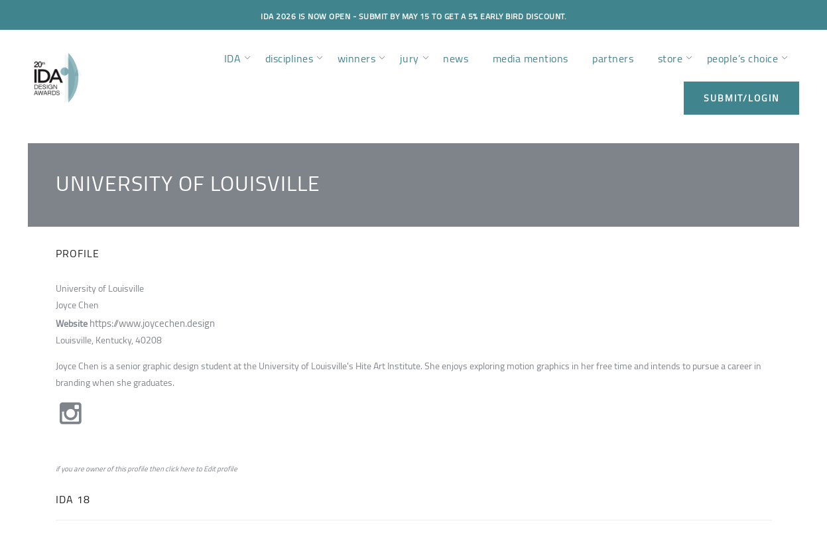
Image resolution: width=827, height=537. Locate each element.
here (187, 469)
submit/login (741, 98)
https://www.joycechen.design (149, 322)
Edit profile (220, 469)
